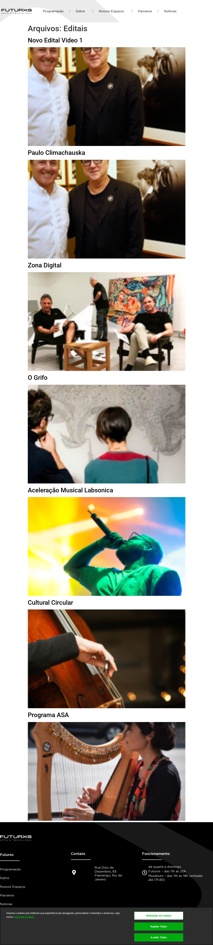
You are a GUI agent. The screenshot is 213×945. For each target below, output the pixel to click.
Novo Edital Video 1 (55, 40)
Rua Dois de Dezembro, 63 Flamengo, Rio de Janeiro (108, 873)
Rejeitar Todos (158, 926)
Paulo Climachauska (56, 152)
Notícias (170, 11)
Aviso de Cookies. (24, 917)
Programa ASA (48, 715)
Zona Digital (44, 265)
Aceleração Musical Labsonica (70, 490)
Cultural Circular (50, 602)
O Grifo (37, 377)
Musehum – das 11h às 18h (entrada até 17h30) (175, 877)
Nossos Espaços (112, 11)
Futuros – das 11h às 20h (167, 871)
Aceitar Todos (159, 936)
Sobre (81, 11)
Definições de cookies (158, 916)
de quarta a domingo (164, 866)
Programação (53, 11)
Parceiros (145, 11)
